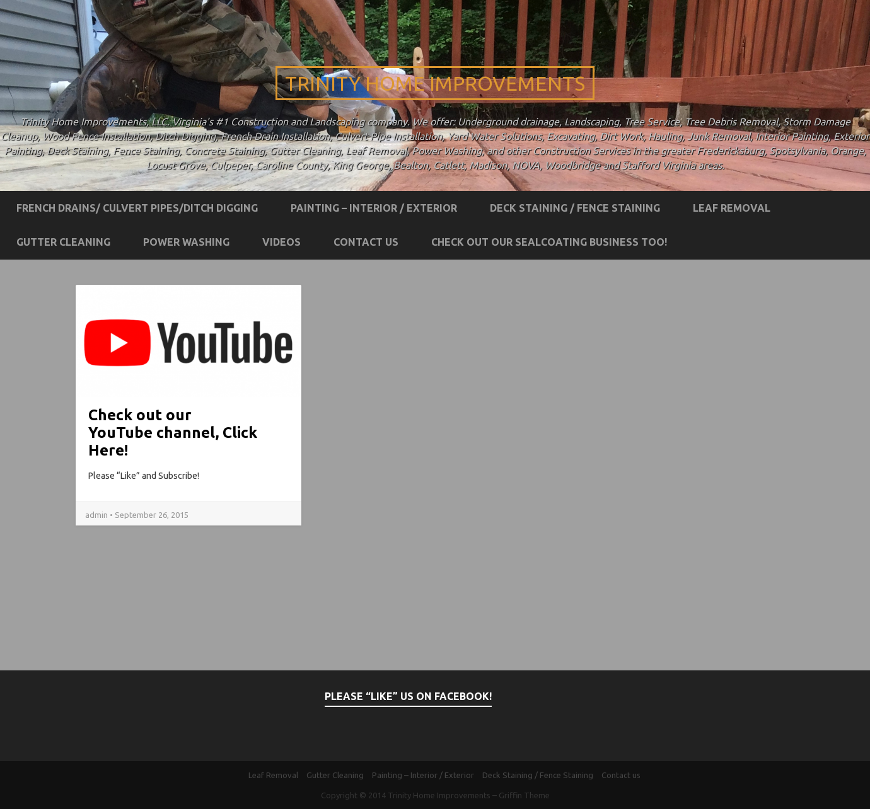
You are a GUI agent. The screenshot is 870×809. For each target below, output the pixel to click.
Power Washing (186, 242)
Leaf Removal (731, 208)
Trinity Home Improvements (435, 83)
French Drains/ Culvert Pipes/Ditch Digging (137, 208)
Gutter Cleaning (63, 242)
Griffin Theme (524, 795)
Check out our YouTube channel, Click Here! (172, 432)
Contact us (366, 242)
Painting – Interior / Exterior (374, 208)
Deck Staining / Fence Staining (575, 208)
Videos (281, 242)
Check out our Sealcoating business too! (549, 242)
